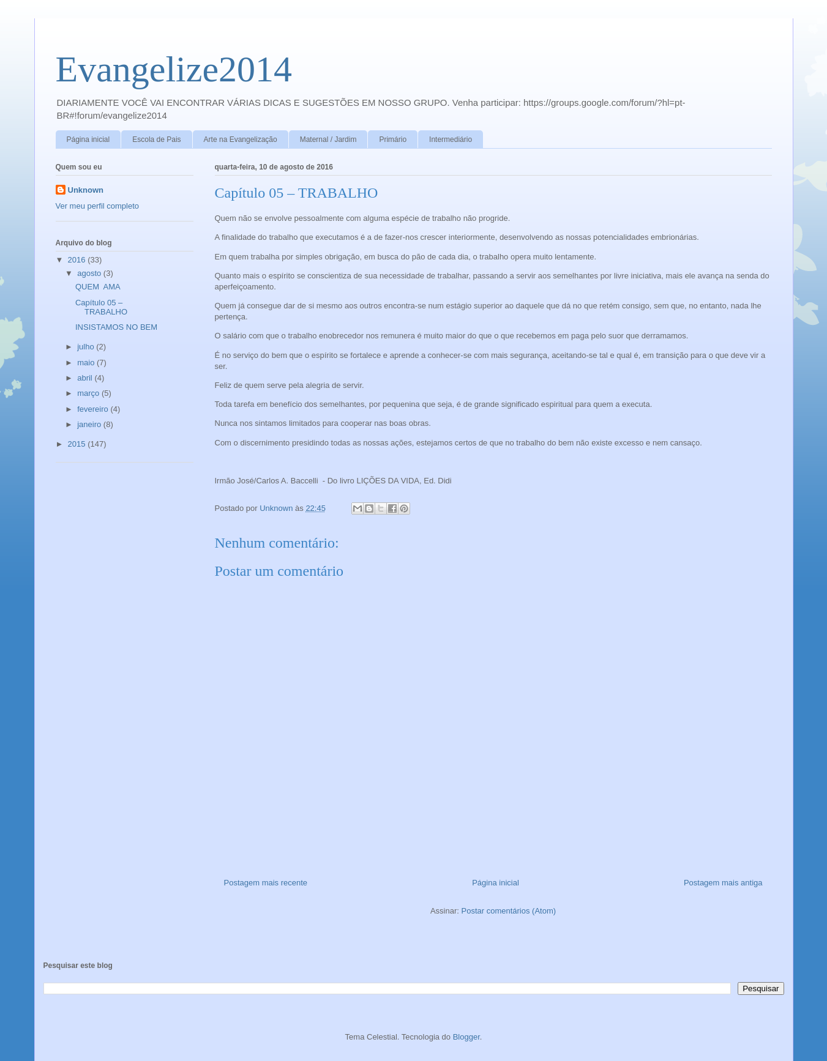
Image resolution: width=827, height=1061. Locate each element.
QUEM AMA (98, 286)
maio (87, 362)
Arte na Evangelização (240, 139)
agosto (90, 273)
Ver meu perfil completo (98, 205)
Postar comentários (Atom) (508, 910)
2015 (78, 444)
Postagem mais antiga (723, 882)
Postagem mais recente (266, 882)
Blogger (466, 1036)
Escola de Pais (156, 139)
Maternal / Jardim (328, 139)
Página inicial (88, 139)
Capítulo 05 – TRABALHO (101, 307)
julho (86, 346)
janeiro (90, 424)
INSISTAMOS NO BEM (116, 327)
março (89, 393)
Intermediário (450, 139)
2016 (78, 259)
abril (85, 377)
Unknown (86, 190)
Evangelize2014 (174, 69)
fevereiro (93, 409)
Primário (392, 139)
